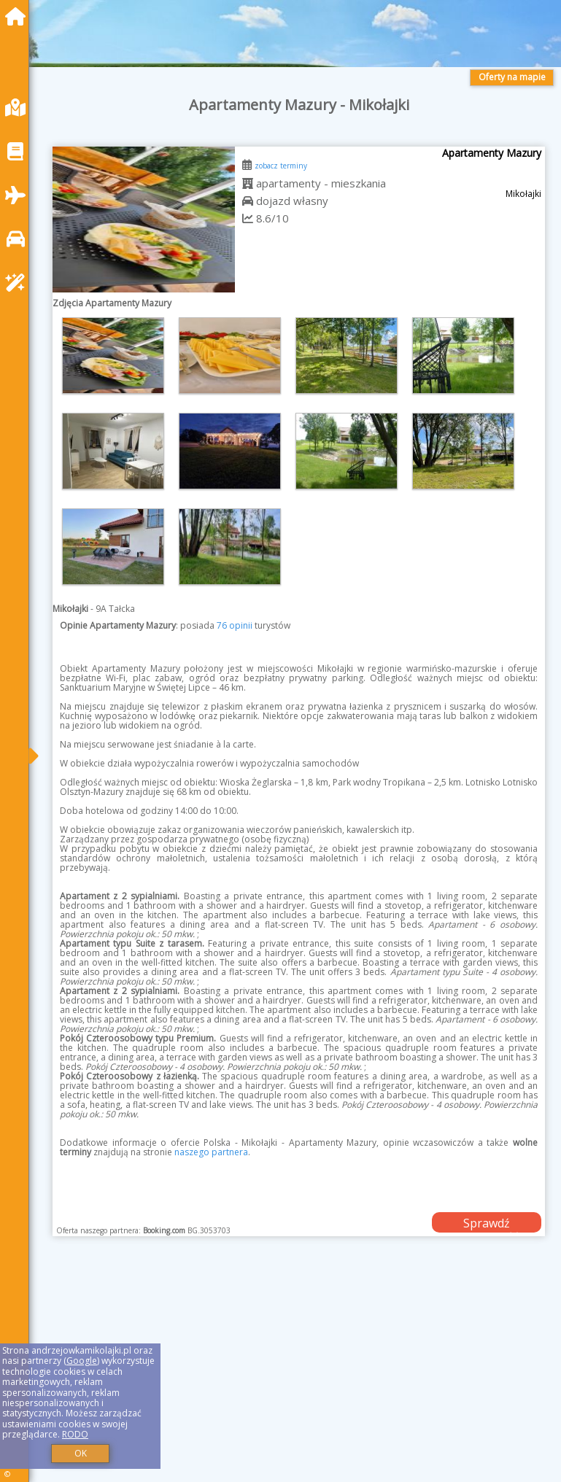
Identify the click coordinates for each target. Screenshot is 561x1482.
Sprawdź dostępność (486, 1224)
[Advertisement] (299, 1375)
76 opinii (234, 625)
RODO (75, 1434)
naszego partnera (211, 1152)
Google (81, 1360)
